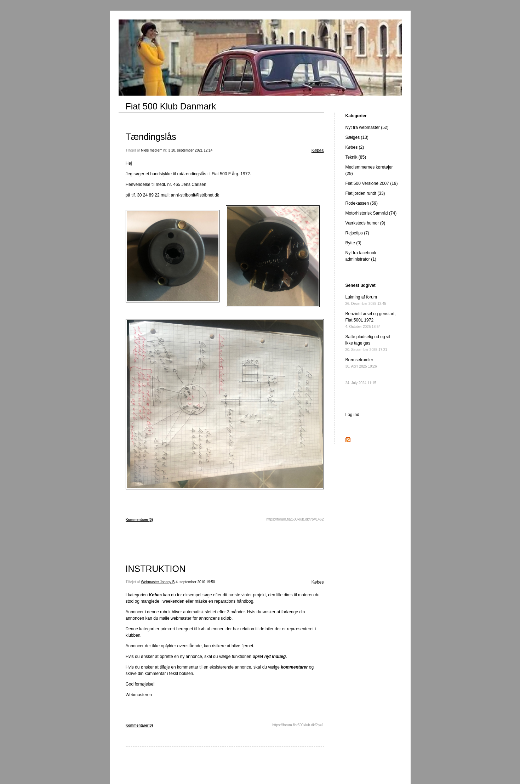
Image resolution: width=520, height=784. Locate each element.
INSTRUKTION (155, 569)
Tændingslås (151, 137)
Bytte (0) (353, 242)
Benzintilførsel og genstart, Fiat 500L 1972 (370, 320)
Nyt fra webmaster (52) (367, 127)
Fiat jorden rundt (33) (365, 193)
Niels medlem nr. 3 (155, 150)
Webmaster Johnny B (158, 582)
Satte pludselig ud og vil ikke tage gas (367, 343)
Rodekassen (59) (361, 203)
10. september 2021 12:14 (192, 150)
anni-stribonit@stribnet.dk (195, 195)
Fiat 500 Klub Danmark (171, 106)
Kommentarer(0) (139, 520)
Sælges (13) (356, 137)
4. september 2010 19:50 (195, 582)
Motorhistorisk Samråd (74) (371, 213)
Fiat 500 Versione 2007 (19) (371, 183)
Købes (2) (354, 147)
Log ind (352, 414)
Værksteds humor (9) (365, 223)
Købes (318, 150)
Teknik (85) (355, 157)
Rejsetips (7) (357, 233)
